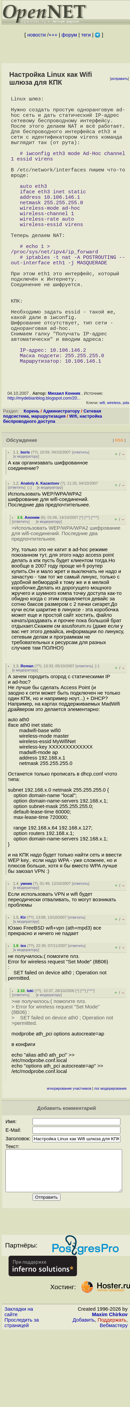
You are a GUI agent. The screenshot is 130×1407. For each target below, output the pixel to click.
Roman (27, 733)
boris (25, 519)
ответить (80, 519)
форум (69, 35)
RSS (119, 507)
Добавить (84, 1395)
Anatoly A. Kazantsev (40, 550)
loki (30, 1058)
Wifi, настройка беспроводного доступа (52, 485)
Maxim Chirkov (110, 1389)
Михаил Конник (64, 460)
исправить (119, 79)
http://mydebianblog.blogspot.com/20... (44, 465)
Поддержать (112, 1395)
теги (86, 35)
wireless (114, 470)
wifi (102, 470)
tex (23, 1013)
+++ (53, 35)
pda (126, 470)
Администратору (61, 477)
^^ (87, 584)
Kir (23, 984)
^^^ (95, 584)
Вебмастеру (114, 1400)
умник (26, 950)
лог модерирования (110, 1155)
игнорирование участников (69, 1155)
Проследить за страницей (21, 1397)
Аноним (32, 584)
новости (36, 35)
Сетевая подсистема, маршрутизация (52, 480)
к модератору (26, 523)
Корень (31, 477)
